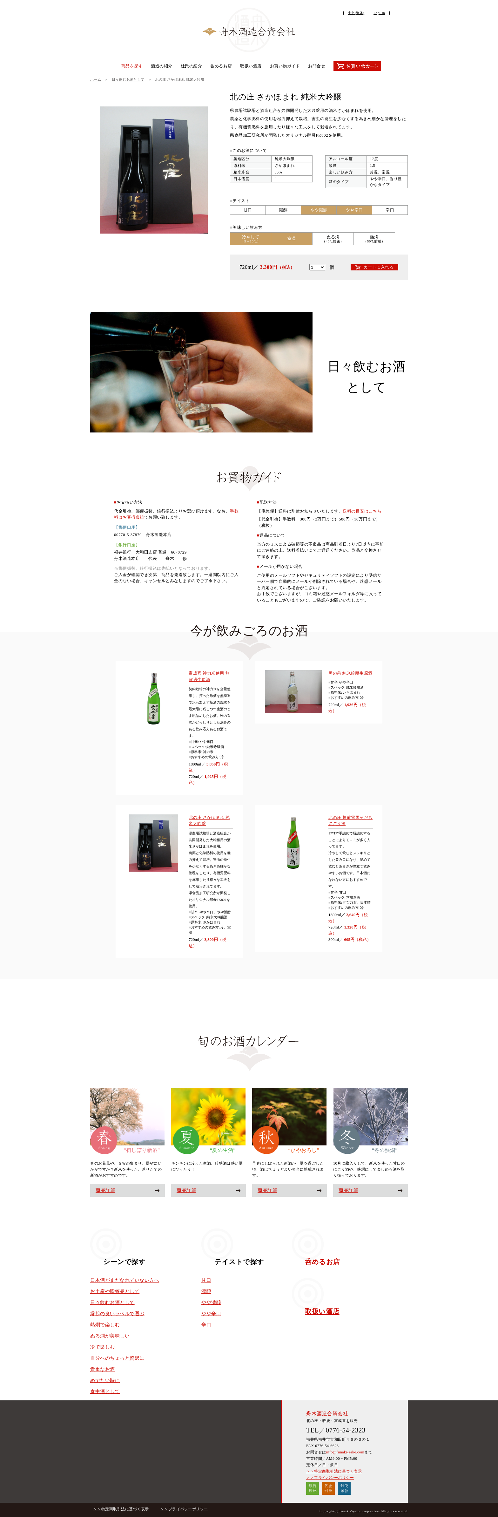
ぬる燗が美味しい (110, 1335)
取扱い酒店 (251, 66)
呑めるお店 (221, 66)
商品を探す (132, 66)
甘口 (206, 1280)
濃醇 (206, 1291)
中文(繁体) (356, 13)
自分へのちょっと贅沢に (117, 1358)
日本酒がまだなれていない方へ (124, 1280)
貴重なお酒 (102, 1369)
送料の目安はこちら (362, 511)
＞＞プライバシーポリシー (330, 1477)
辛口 (206, 1324)
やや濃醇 (211, 1302)
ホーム (95, 79)
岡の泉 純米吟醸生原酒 (350, 673)
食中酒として (105, 1391)
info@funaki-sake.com (345, 1452)
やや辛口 (211, 1313)
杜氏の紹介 (191, 66)
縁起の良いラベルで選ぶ (117, 1313)
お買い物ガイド (285, 66)
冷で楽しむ (102, 1347)
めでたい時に (105, 1380)
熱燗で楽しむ (105, 1324)
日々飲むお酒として (128, 79)
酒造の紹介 (161, 66)
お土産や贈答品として (114, 1291)
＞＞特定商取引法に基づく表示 (334, 1471)
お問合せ (316, 66)
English (379, 13)
